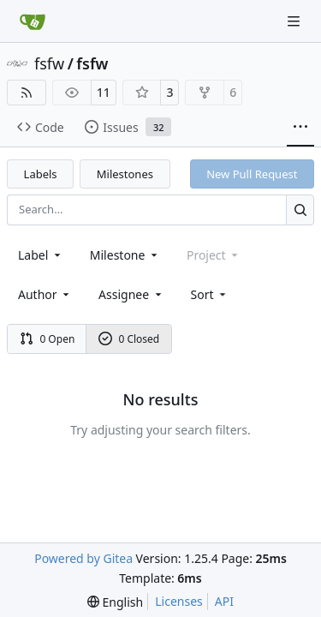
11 (103, 92)
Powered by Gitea (83, 558)
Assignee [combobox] (131, 294)
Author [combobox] (45, 294)
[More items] (300, 128)
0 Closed (129, 339)
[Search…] (300, 210)
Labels (40, 174)
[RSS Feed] (26, 92)
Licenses (179, 601)
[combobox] (40, 255)
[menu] (210, 294)
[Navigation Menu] (295, 21)
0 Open (47, 339)
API (224, 601)
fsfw (49, 63)
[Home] (32, 21)
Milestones (125, 174)
